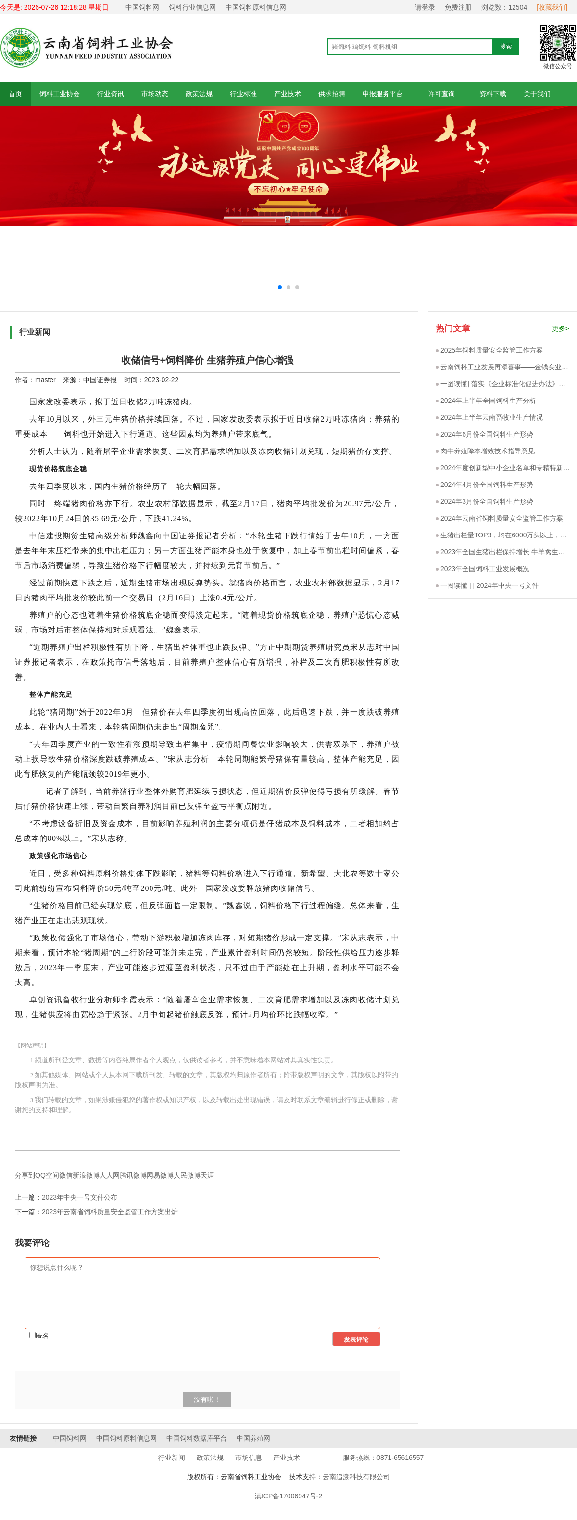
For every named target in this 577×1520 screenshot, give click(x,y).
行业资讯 (110, 93)
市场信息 (248, 1457)
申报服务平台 (383, 93)
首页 (15, 93)
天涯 (207, 1175)
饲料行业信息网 (192, 7)
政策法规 (199, 93)
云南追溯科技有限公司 (356, 1477)
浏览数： (504, 7)
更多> (560, 328)
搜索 (506, 46)
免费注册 (458, 7)
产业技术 (287, 93)
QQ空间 (47, 1175)
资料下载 (492, 93)
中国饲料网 (142, 7)
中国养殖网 (253, 1438)
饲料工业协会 (59, 93)
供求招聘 (331, 93)
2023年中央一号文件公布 (79, 1197)
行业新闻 (171, 1457)
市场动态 (154, 93)
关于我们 (537, 93)
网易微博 (160, 1175)
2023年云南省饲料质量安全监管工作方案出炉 (110, 1212)
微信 (66, 1175)
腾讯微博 (133, 1175)
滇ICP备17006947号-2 (288, 1496)
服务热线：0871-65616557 (383, 1457)
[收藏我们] (552, 7)
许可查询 (441, 93)
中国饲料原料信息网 (256, 7)
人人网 (110, 1175)
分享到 (25, 1175)
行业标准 (243, 93)
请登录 (425, 7)
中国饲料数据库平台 (196, 1438)
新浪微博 (86, 1175)
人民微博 (187, 1175)
